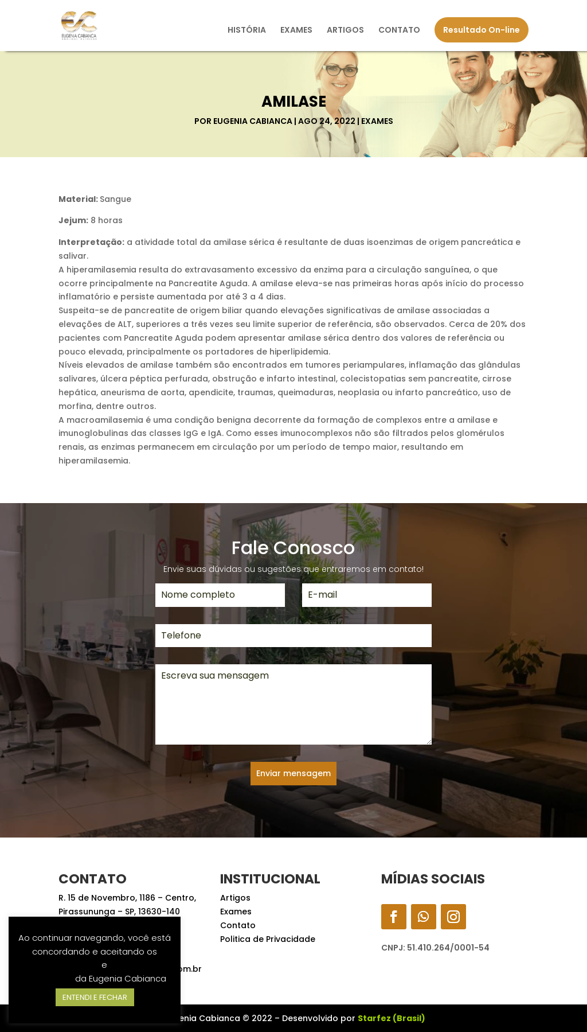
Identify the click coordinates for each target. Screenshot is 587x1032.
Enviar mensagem (293, 773)
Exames (377, 121)
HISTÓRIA (247, 31)
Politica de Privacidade (267, 939)
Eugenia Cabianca (252, 121)
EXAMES (296, 31)
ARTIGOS (345, 31)
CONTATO (399, 31)
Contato (238, 925)
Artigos (235, 898)
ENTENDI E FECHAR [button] (94, 997)
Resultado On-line (481, 30)
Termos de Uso (67, 965)
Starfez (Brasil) (391, 1018)
